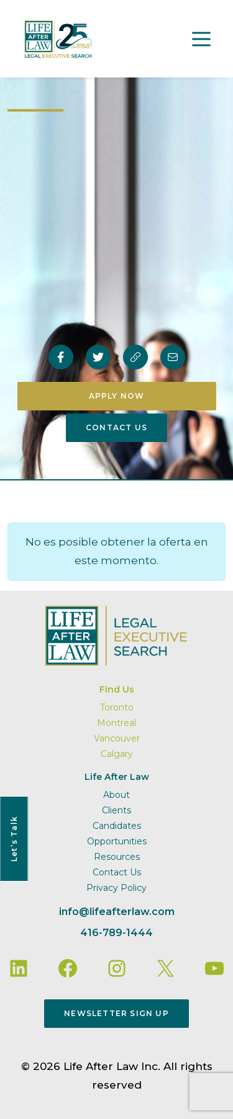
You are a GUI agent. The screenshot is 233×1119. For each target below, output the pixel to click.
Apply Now (117, 395)
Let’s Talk (14, 839)
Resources (117, 856)
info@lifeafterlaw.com (117, 912)
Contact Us (116, 427)
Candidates (117, 825)
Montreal (116, 722)
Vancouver (117, 738)
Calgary (117, 753)
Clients (116, 810)
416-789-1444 (116, 933)
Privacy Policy (116, 887)
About (116, 794)
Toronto (117, 707)
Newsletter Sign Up (116, 1013)
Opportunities (117, 841)
